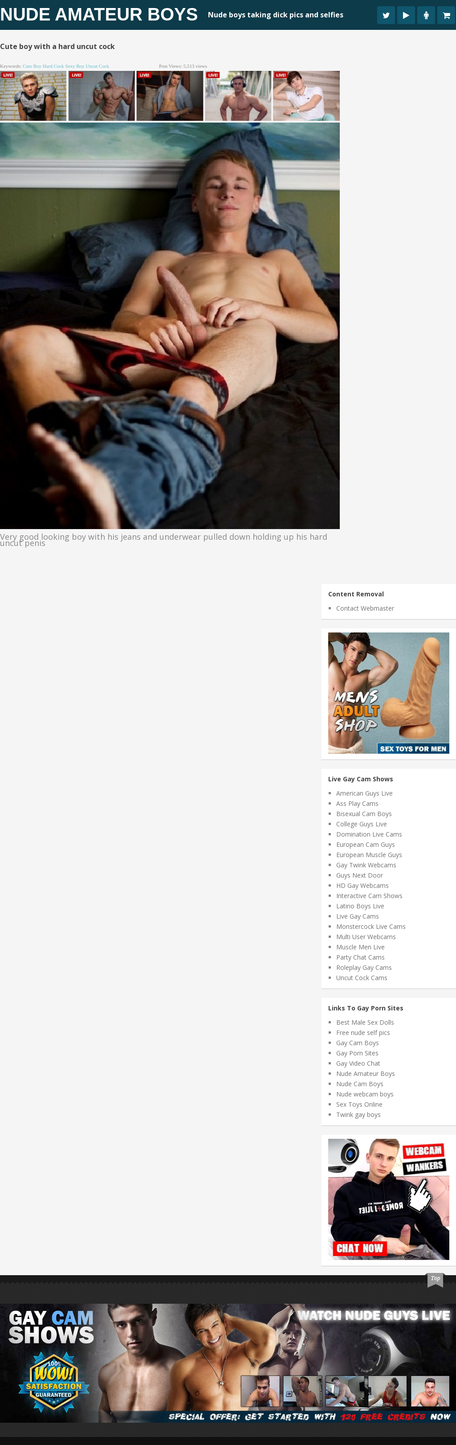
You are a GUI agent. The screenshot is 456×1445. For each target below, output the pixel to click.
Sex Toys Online (359, 1104)
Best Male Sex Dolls (365, 1022)
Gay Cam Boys (357, 1043)
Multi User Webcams (366, 936)
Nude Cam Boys (359, 1084)
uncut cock (97, 66)
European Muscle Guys (369, 854)
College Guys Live (361, 824)
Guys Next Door (359, 875)
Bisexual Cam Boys (364, 813)
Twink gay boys (358, 1114)
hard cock (53, 66)
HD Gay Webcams (362, 885)
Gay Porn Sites (357, 1053)
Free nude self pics (363, 1032)
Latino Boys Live (360, 906)
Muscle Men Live (360, 947)
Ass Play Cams (357, 803)
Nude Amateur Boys (99, 14)
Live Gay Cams (357, 916)
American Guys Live (364, 793)
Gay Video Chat (358, 1063)
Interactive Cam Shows (369, 895)
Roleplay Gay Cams (364, 967)
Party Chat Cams (360, 957)
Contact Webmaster (365, 608)
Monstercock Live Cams (371, 926)
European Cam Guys (365, 844)
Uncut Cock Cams (361, 977)
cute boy (32, 66)
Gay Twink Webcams (366, 865)
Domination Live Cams (369, 834)
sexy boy (74, 66)
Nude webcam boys (365, 1094)
